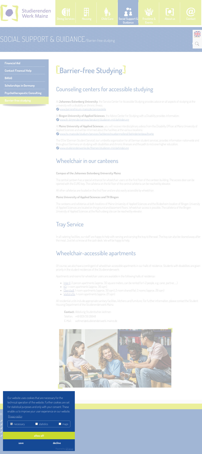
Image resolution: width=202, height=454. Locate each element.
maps (63, 424)
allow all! (39, 435)
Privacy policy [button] (15, 416)
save (21, 442)
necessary (17, 424)
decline (57, 442)
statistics (41, 424)
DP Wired (69, 448)
